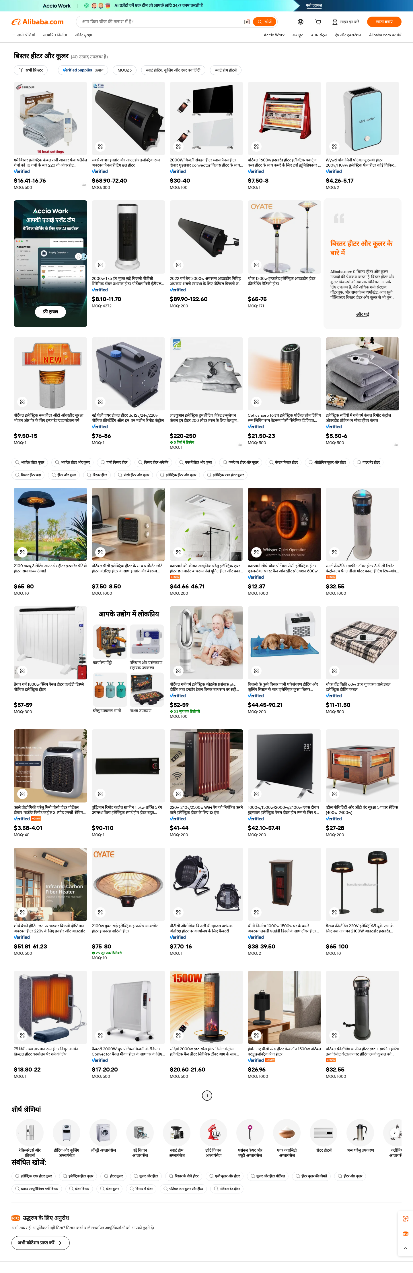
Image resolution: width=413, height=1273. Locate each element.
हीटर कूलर (113, 1176)
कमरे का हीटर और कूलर (240, 462)
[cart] (319, 22)
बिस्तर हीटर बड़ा (28, 475)
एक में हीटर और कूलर (195, 462)
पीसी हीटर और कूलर (133, 475)
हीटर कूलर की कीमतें (311, 1176)
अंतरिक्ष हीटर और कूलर (72, 462)
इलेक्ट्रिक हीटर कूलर (78, 1176)
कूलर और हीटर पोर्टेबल (268, 1176)
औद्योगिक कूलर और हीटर (327, 462)
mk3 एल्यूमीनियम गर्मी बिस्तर (36, 1189)
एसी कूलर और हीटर (224, 1176)
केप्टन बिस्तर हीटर (283, 462)
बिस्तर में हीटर (141, 1189)
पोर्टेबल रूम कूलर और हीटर (183, 1189)
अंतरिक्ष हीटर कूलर (29, 462)
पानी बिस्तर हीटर (114, 462)
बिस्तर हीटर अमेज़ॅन (153, 462)
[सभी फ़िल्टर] (31, 70)
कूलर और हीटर (146, 1176)
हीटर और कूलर (64, 475)
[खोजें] (264, 21)
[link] (405, 1218)
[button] (247, 21)
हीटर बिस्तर (79, 1189)
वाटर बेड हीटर (368, 462)
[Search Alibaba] (160, 22)
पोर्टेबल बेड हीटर (227, 1189)
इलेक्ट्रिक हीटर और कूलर (178, 475)
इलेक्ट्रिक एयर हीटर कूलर (225, 475)
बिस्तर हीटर (97, 475)
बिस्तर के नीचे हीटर (183, 1176)
